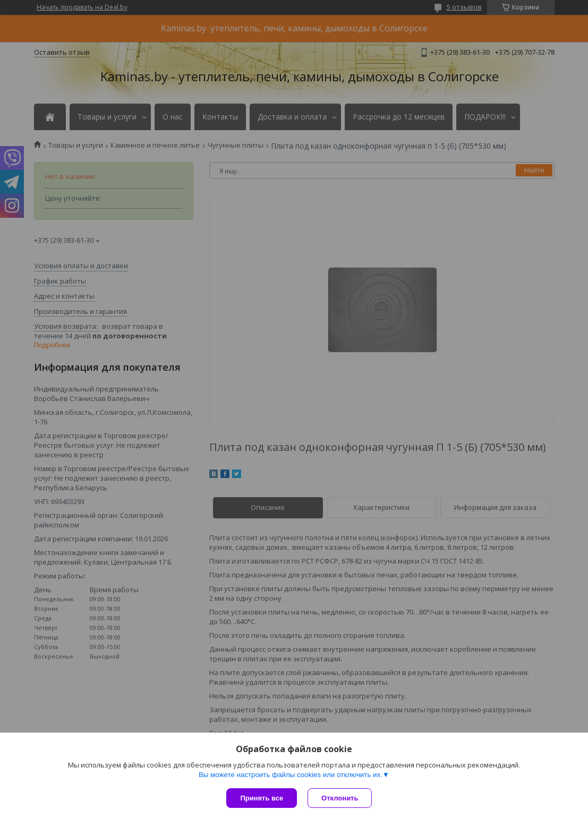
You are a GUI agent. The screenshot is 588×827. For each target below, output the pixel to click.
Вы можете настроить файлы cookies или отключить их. (290, 775)
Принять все (261, 798)
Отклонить (339, 798)
